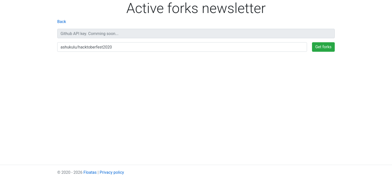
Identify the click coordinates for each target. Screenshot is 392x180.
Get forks (323, 46)
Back (61, 21)
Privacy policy (112, 172)
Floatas (90, 172)
